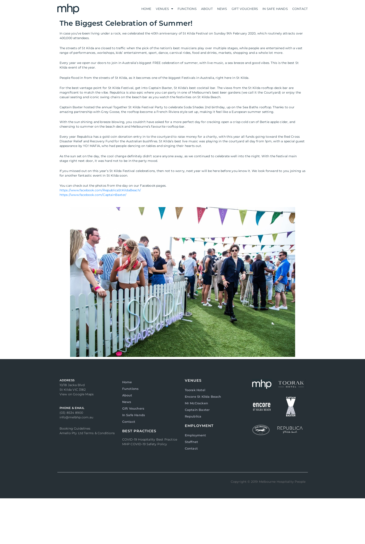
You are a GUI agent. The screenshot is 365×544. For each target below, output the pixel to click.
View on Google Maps (77, 394)
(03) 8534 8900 (71, 413)
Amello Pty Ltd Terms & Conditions (87, 433)
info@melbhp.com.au (76, 417)
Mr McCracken (196, 403)
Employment (195, 435)
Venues (164, 9)
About (207, 9)
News (222, 9)
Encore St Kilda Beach (203, 397)
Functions (187, 9)
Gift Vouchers (245, 9)
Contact (300, 9)
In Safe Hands (275, 9)
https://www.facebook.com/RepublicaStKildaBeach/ (100, 190)
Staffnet (191, 442)
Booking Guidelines (75, 428)
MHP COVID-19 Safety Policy (144, 444)
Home (146, 9)
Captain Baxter (197, 410)
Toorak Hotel (195, 390)
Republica (193, 416)
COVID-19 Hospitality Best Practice (149, 439)
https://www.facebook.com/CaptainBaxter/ (93, 195)
